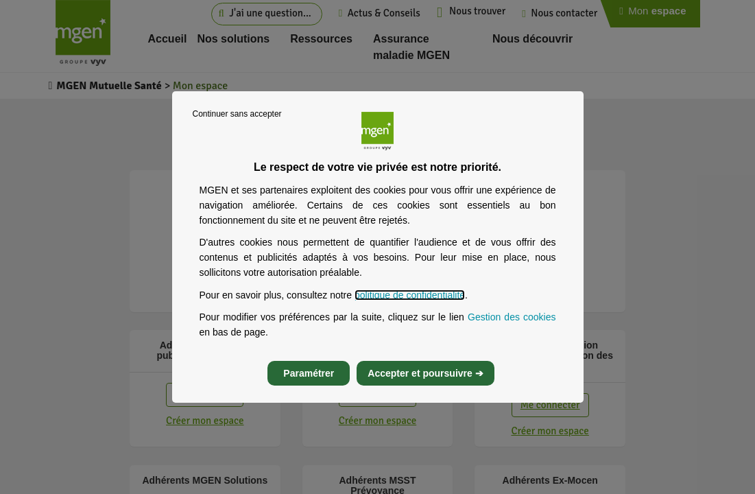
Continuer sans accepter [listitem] (237, 114)
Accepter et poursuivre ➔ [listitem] (425, 373)
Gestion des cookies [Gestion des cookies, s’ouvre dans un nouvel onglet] (512, 316)
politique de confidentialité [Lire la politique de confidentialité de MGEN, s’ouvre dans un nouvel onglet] (410, 295)
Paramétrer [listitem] (308, 373)
